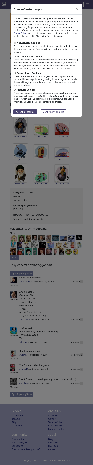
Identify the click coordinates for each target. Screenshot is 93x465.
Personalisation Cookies (30, 56)
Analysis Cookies (26, 89)
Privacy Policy (20, 33)
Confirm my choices (53, 111)
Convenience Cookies (29, 73)
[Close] (77, 9)
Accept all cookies (25, 111)
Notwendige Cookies (28, 42)
